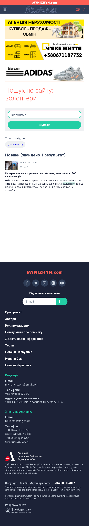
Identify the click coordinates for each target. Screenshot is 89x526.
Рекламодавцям (17, 325)
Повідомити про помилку (23, 332)
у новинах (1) (15, 144)
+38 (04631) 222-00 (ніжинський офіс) (17, 440)
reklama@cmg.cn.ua (17, 421)
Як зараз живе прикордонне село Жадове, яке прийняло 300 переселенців (40, 175)
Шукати (44, 125)
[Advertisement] (44, 211)
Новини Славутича (18, 352)
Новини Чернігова (18, 365)
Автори (10, 319)
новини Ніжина (64, 483)
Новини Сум (14, 358)
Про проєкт (13, 312)
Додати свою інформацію (24, 339)
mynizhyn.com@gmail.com (21, 384)
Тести (9, 345)
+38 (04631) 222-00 (17, 394)
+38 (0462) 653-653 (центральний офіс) (18, 432)
